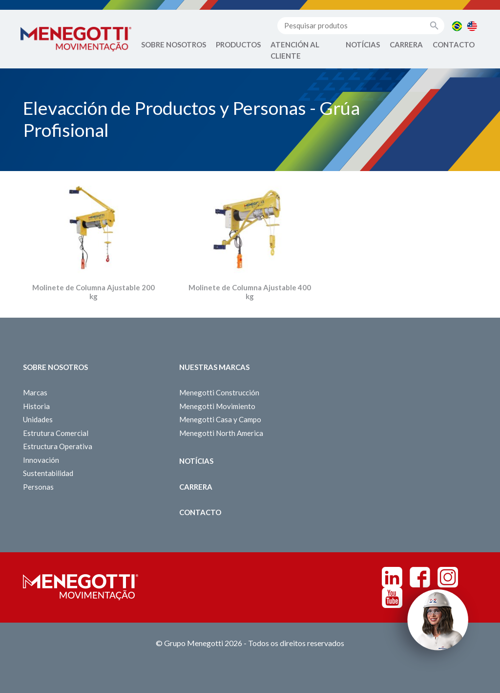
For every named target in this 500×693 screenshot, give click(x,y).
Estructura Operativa (57, 446)
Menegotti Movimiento (217, 406)
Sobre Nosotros (173, 44)
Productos (238, 44)
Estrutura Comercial (55, 433)
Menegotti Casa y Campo (220, 419)
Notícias (363, 44)
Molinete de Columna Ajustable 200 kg (93, 292)
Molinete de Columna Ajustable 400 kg (249, 292)
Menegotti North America (221, 433)
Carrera (406, 44)
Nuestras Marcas (214, 367)
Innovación (41, 459)
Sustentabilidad (48, 473)
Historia (36, 406)
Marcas (35, 392)
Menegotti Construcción (219, 392)
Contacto (454, 44)
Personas (38, 486)
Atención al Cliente (295, 50)
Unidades (38, 419)
